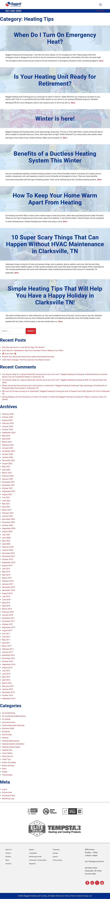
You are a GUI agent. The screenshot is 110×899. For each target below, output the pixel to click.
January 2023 (7, 457)
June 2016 (6, 674)
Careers (55, 857)
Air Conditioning (8, 713)
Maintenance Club (35, 857)
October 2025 (7, 417)
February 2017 (8, 649)
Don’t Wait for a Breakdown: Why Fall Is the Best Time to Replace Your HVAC (32, 350)
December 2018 (8, 587)
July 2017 (6, 634)
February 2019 (8, 581)
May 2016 (6, 677)
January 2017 (7, 652)
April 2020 (6, 544)
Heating (5, 738)
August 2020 (7, 532)
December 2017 (8, 618)
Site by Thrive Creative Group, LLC (78, 896)
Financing (56, 849)
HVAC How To (7, 756)
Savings (55, 853)
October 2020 (7, 525)
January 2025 (7, 426)
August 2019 (7, 566)
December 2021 (8, 482)
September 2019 (8, 562)
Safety (4, 772)
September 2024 (8, 433)
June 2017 (6, 637)
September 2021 (8, 491)
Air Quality (6, 719)
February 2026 (8, 414)
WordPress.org (8, 799)
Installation (33, 853)
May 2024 (6, 436)
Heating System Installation (13, 744)
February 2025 (8, 423)
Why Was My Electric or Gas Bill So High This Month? (23, 347)
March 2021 (7, 510)
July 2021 (6, 498)
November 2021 (8, 485)
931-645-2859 (13, 11)
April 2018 (6, 606)
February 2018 (8, 612)
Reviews (8, 857)
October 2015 (7, 695)
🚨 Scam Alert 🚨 (9, 354)
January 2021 (7, 516)
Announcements (8, 722)
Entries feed (7, 792)
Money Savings (8, 766)
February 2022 (8, 476)
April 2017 (6, 643)
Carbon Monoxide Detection (13, 725)
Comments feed (8, 796)
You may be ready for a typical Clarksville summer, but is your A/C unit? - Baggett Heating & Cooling (42, 374)
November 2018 (8, 590)
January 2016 (7, 689)
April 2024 (6, 439)
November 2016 (8, 658)
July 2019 (6, 569)
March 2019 (7, 578)
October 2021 (7, 488)
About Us (9, 849)
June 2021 (6, 501)
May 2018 (6, 603)
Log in (4, 789)
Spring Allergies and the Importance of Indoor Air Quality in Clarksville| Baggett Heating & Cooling (41, 397)
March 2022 (7, 473)
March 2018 (7, 609)
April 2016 (6, 680)
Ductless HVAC (8, 728)
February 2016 (8, 686)
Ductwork (6, 732)
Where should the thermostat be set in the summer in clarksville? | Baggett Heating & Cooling (39, 386)
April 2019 (6, 575)
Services (8, 864)
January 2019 (7, 584)
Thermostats (7, 775)
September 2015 (8, 698)
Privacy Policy (57, 860)
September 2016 (8, 664)
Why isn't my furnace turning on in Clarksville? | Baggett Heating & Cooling (31, 391)
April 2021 (6, 507)
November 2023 (8, 451)
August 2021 (7, 494)
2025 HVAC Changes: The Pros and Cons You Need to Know (26, 360)
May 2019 (6, 572)
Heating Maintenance (10, 741)
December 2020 (8, 519)
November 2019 (8, 556)
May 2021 (6, 504)
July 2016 (6, 671)
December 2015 (8, 692)
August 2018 (7, 593)
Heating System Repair (11, 747)
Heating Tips (7, 750)
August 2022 (7, 464)
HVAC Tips (6, 759)
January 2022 (7, 479)
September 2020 (8, 528)
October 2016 (7, 661)
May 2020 (6, 541)
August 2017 (7, 630)
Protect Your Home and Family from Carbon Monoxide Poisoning (28, 357)
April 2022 (6, 470)
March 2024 (7, 442)
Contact (8, 853)
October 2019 (7, 559)
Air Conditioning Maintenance (14, 716)
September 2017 (8, 627)
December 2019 (8, 553)
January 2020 (7, 550)
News (4, 769)
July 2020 (6, 535)
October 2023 (7, 454)
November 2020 (8, 522)
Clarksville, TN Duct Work (38, 860)
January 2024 (7, 448)
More (101, 61)
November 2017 (8, 621)
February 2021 (8, 513)
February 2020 (8, 547)
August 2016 (7, 668)
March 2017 (7, 646)
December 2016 (8, 655)
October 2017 (7, 624)
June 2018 (6, 600)
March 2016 (7, 683)
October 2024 (7, 429)
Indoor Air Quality (9, 762)
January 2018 (7, 615)
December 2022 (8, 460)
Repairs (31, 849)
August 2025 (7, 420)
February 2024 (8, 445)
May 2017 (6, 640)
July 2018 (6, 596)
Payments (100, 11)
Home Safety (7, 753)
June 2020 (6, 538)
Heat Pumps (7, 735)
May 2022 (6, 467)
